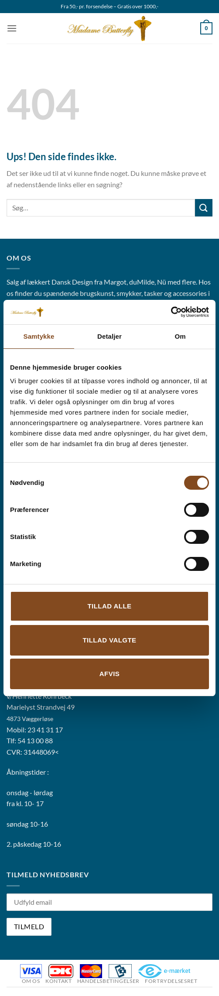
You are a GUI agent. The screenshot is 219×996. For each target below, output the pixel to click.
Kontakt (58, 981)
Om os (31, 981)
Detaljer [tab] (109, 336)
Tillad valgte (109, 640)
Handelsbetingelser (108, 981)
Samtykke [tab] (39, 336)
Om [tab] (180, 336)
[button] (12, 28)
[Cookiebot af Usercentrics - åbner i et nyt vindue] (171, 312)
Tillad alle (109, 606)
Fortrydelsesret (171, 981)
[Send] (203, 207)
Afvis (109, 673)
